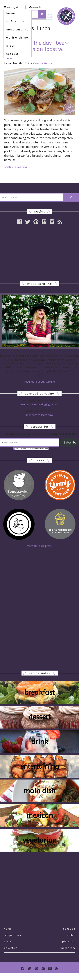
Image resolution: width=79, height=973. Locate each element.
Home (8, 928)
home (10, 13)
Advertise (10, 947)
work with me (17, 37)
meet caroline (17, 29)
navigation (14, 7)
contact (12, 53)
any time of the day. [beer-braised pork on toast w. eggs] (36, 49)
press (10, 45)
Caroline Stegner (43, 63)
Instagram (67, 947)
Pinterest (68, 941)
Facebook (68, 928)
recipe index (16, 21)
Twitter (70, 935)
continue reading (17, 167)
